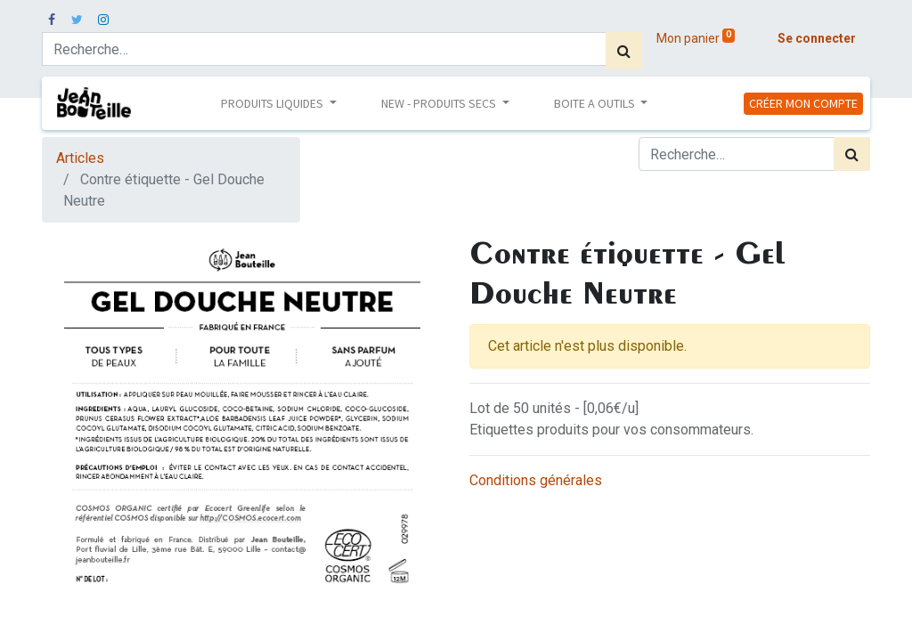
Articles (80, 158)
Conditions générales (535, 480)
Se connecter (817, 38)
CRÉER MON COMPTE (803, 103)
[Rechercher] (624, 50)
